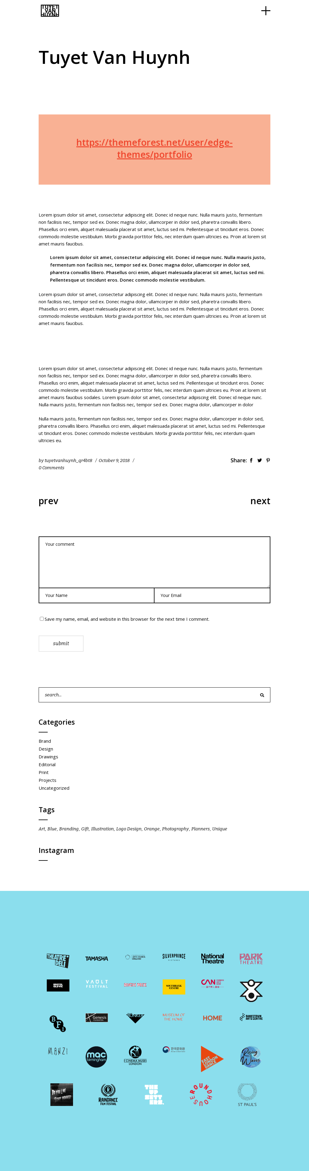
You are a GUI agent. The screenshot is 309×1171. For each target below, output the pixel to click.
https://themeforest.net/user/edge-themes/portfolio (154, 148)
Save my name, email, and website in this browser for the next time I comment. (127, 619)
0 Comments (51, 467)
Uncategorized (54, 788)
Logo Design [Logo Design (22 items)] (129, 829)
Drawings (48, 757)
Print (44, 772)
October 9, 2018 (114, 460)
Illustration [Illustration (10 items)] (102, 829)
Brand (45, 741)
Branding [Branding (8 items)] (69, 829)
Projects (47, 780)
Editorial (47, 764)
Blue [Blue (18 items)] (52, 829)
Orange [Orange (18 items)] (152, 829)
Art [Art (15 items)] (42, 829)
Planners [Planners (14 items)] (200, 829)
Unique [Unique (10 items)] (219, 829)
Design (46, 749)
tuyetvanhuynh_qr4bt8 (68, 460)
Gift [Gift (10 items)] (85, 829)
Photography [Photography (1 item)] (175, 829)
